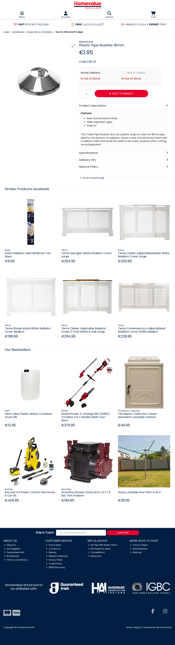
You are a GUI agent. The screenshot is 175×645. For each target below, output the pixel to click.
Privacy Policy (54, 559)
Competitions (96, 552)
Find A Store (53, 545)
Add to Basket (121, 94)
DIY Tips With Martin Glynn (102, 545)
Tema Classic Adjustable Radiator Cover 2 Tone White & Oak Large (83, 330)
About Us (10, 545)
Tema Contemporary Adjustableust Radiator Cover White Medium (142, 330)
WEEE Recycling (55, 567)
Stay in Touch (45, 532)
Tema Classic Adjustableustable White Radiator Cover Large (143, 254)
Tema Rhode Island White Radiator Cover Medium (28, 330)
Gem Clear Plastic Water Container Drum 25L (28, 415)
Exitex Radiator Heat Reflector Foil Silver (27, 254)
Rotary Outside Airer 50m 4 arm (139, 492)
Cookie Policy (54, 563)
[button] (73, 46)
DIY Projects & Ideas (99, 548)
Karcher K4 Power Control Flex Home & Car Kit (30, 493)
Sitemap (136, 552)
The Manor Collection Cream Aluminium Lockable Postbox (137, 415)
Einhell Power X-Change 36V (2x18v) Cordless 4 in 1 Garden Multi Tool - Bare (85, 417)
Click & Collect (135, 73)
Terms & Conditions (15, 559)
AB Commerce (164, 627)
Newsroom (95, 556)
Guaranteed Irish (14, 552)
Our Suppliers (12, 548)
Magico (138, 627)
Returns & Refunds (57, 556)
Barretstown (11, 556)
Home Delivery (90, 73)
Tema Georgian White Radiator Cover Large (86, 254)
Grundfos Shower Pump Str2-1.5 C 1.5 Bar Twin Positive (85, 493)
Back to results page (93, 177)
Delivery (51, 552)
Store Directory (138, 548)
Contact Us (53, 548)
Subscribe (123, 532)
